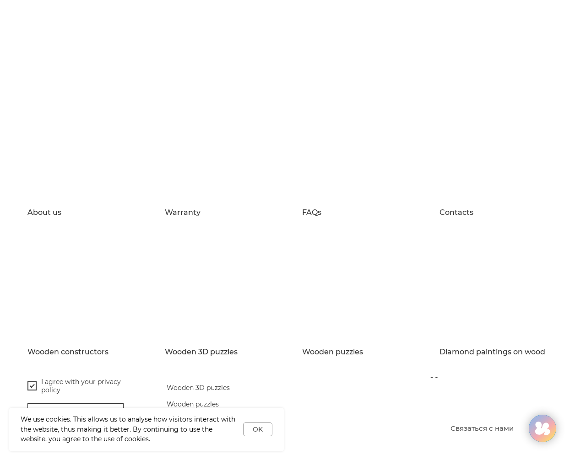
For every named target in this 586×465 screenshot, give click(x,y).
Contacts (456, 212)
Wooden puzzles (332, 352)
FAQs (311, 212)
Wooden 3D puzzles (201, 352)
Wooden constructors (68, 352)
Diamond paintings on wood (492, 352)
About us (44, 212)
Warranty (183, 212)
